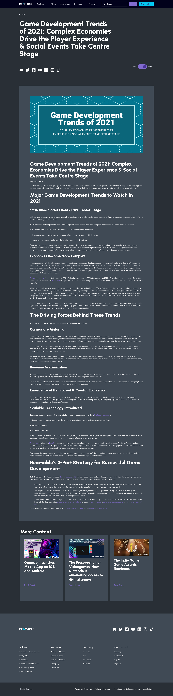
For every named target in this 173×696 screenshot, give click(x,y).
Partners (86, 664)
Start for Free (146, 4)
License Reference (126, 689)
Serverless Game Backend (29, 652)
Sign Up (117, 664)
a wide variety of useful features (69, 502)
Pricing (53, 4)
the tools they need (101, 415)
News (84, 656)
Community (55, 668)
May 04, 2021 (36, 182)
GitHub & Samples (58, 660)
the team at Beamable (68, 477)
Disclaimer (148, 689)
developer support (95, 502)
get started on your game (73, 508)
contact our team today (98, 508)
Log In (133, 4)
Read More (29, 585)
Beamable (56, 280)
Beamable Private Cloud (29, 664)
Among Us (34, 443)
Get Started (120, 647)
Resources (78, 4)
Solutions (40, 4)
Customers (87, 660)
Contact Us (118, 656)
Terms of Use (82, 689)
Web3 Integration (26, 668)
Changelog (55, 664)
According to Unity (37, 278)
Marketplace (65, 4)
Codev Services (25, 672)
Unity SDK (23, 656)
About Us (86, 652)
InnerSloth (53, 443)
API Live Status (58, 652)
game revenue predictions (113, 502)
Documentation (57, 656)
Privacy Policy (102, 689)
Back (23, 14)
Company (92, 4)
